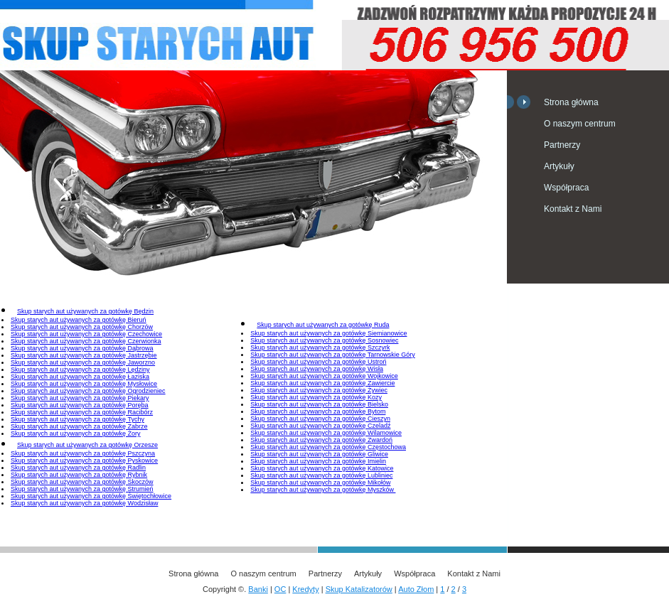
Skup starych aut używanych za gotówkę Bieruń (78, 319)
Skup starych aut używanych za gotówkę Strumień (82, 488)
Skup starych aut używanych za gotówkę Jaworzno (83, 362)
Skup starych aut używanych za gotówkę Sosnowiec (324, 340)
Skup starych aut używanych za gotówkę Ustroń (318, 361)
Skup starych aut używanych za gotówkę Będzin (85, 311)
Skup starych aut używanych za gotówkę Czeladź (320, 425)
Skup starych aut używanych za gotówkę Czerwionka (86, 341)
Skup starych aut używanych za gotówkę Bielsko (319, 404)
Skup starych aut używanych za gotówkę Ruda (323, 324)
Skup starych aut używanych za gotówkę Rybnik (79, 474)
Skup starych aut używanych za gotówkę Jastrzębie (84, 355)
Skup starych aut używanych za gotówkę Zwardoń (321, 439)
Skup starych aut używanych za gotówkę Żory (76, 433)
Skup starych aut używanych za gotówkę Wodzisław (84, 503)
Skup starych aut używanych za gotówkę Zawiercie (322, 383)
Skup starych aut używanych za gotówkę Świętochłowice (91, 496)
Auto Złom (416, 589)
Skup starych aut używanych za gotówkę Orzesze (87, 444)
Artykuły (559, 166)
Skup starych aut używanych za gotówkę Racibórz (82, 412)
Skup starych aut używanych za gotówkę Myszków (322, 489)
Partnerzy (562, 145)
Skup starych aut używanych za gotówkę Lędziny (80, 369)
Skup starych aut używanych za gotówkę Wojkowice (323, 375)
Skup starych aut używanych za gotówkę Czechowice (86, 334)
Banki (258, 589)
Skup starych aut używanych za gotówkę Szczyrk (320, 347)
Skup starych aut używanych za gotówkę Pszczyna (83, 453)
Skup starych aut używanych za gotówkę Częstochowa (328, 447)
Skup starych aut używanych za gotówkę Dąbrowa (82, 348)
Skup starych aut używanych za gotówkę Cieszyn (320, 418)
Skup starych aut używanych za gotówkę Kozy (316, 397)
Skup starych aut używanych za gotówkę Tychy (77, 419)
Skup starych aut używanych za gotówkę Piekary (80, 398)
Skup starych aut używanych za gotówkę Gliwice (319, 454)
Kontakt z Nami (572, 209)
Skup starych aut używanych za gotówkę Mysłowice (84, 383)
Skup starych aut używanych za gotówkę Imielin (318, 461)
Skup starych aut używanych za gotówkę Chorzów (82, 326)
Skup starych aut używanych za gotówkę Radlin (78, 467)
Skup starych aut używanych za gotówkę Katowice (321, 468)
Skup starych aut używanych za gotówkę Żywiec (318, 390)
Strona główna (571, 102)
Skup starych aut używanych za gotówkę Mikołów (320, 482)
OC (280, 589)
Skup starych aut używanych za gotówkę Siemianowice (328, 333)
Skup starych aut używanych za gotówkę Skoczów (82, 481)
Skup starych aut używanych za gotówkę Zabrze (79, 426)
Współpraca (566, 188)
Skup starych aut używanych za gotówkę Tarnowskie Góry (332, 354)
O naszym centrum (580, 124)
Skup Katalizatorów (359, 589)
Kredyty (305, 589)
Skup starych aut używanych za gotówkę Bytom (317, 411)
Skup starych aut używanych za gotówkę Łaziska (80, 376)
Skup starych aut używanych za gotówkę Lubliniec (321, 475)
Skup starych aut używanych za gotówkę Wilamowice (326, 432)
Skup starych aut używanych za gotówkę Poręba (80, 405)
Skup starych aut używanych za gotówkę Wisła (316, 368)
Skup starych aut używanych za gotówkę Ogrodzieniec (88, 390)
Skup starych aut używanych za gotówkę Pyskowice (84, 460)
